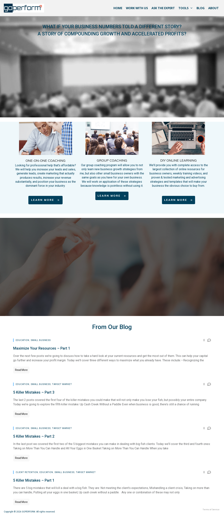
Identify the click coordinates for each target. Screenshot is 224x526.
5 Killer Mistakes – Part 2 (33, 436)
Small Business (41, 340)
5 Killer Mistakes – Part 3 (33, 392)
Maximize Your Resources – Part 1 (41, 348)
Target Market (62, 384)
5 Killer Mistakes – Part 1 (33, 480)
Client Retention (27, 472)
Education (22, 340)
